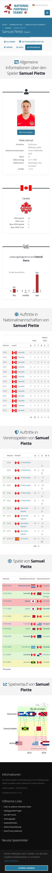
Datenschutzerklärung (12, 827)
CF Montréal (26, 462)
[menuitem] (44, 704)
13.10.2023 (7, 601)
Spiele (19, 47)
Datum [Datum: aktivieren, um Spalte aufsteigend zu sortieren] (6, 578)
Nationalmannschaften (31, 42)
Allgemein (9, 42)
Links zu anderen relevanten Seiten (17, 807)
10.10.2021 (7, 662)
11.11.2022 (7, 616)
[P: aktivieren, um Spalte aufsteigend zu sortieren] (48, 455)
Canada (21, 352)
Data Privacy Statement (13, 831)
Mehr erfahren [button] (11, 861)
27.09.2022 (7, 623)
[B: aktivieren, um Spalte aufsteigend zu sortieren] (31, 345)
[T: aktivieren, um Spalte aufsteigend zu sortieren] (38, 345)
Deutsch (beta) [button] (40, 5)
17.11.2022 (7, 608)
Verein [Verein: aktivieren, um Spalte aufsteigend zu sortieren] (18, 455)
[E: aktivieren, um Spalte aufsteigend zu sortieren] (35, 345)
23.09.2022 (7, 628)
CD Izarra (24, 538)
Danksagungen (9, 819)
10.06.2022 (7, 636)
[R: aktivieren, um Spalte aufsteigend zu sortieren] (42, 455)
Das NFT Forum (10, 815)
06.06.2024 (7, 585)
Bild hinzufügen (26, 132)
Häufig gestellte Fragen (12, 811)
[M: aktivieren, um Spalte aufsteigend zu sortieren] (46, 455)
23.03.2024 (7, 593)
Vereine (8, 47)
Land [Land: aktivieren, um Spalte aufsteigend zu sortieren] (14, 345)
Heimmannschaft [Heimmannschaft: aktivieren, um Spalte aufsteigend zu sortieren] (27, 578)
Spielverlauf (33, 47)
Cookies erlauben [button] (26, 868)
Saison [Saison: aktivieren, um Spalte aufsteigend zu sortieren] (6, 345)
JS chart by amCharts (16, 272)
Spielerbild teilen (10, 823)
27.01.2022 (7, 647)
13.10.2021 (7, 654)
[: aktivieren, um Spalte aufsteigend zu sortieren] (4, 455)
